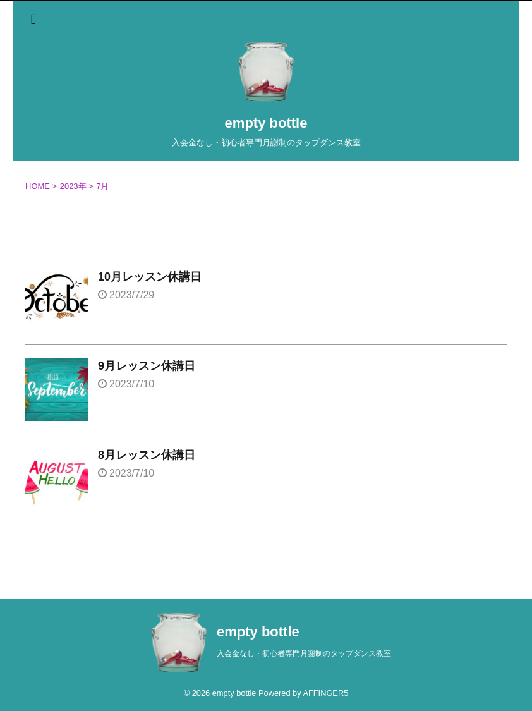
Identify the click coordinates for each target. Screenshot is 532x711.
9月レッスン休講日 (146, 366)
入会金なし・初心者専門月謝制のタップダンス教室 (304, 653)
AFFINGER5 (325, 693)
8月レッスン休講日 (146, 455)
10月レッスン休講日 (150, 276)
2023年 (73, 186)
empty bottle (266, 123)
